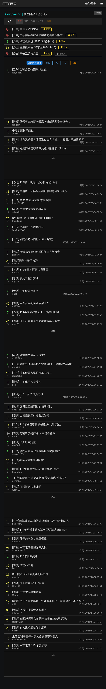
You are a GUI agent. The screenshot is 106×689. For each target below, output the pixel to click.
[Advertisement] (53, 96)
